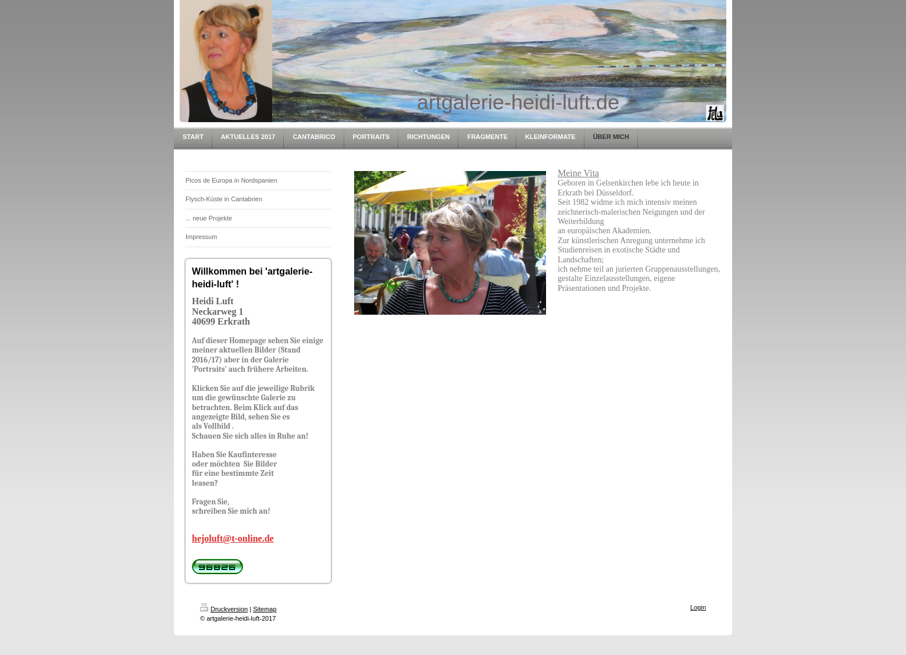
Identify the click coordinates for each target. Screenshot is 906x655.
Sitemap (264, 609)
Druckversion (224, 609)
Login (698, 607)
